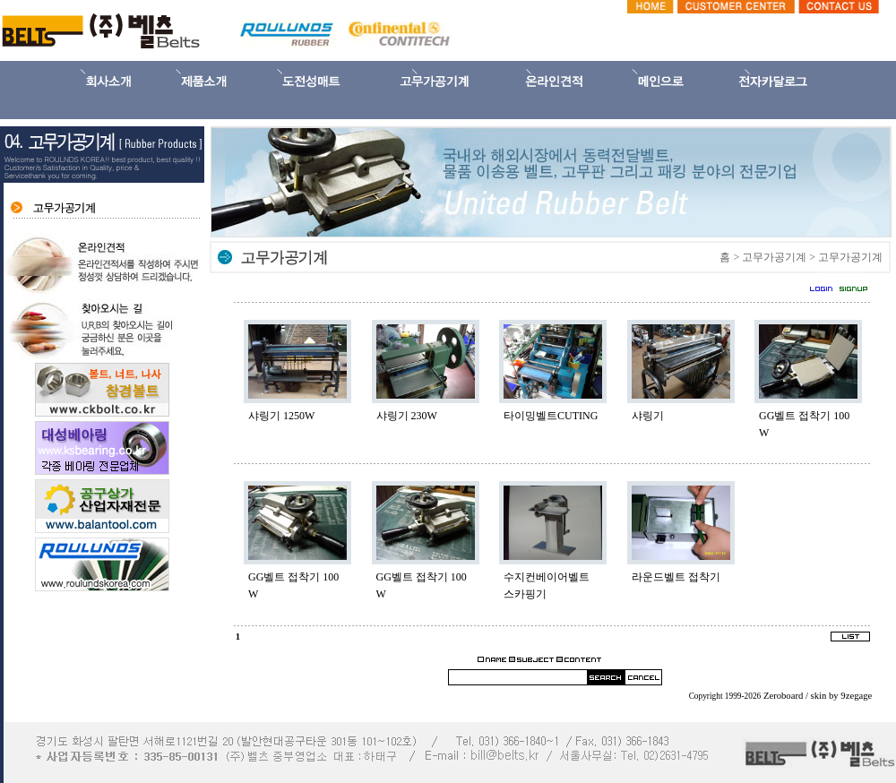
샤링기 (648, 415)
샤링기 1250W (281, 415)
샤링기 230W (406, 415)
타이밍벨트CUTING (551, 415)
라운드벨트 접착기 (676, 577)
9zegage (856, 696)
